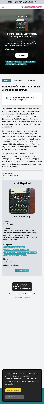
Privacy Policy (10, 381)
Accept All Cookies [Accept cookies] (13, 390)
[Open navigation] (3, 6)
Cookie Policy (25, 381)
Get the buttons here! (22, 297)
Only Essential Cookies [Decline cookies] (14, 397)
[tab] (6, 80)
